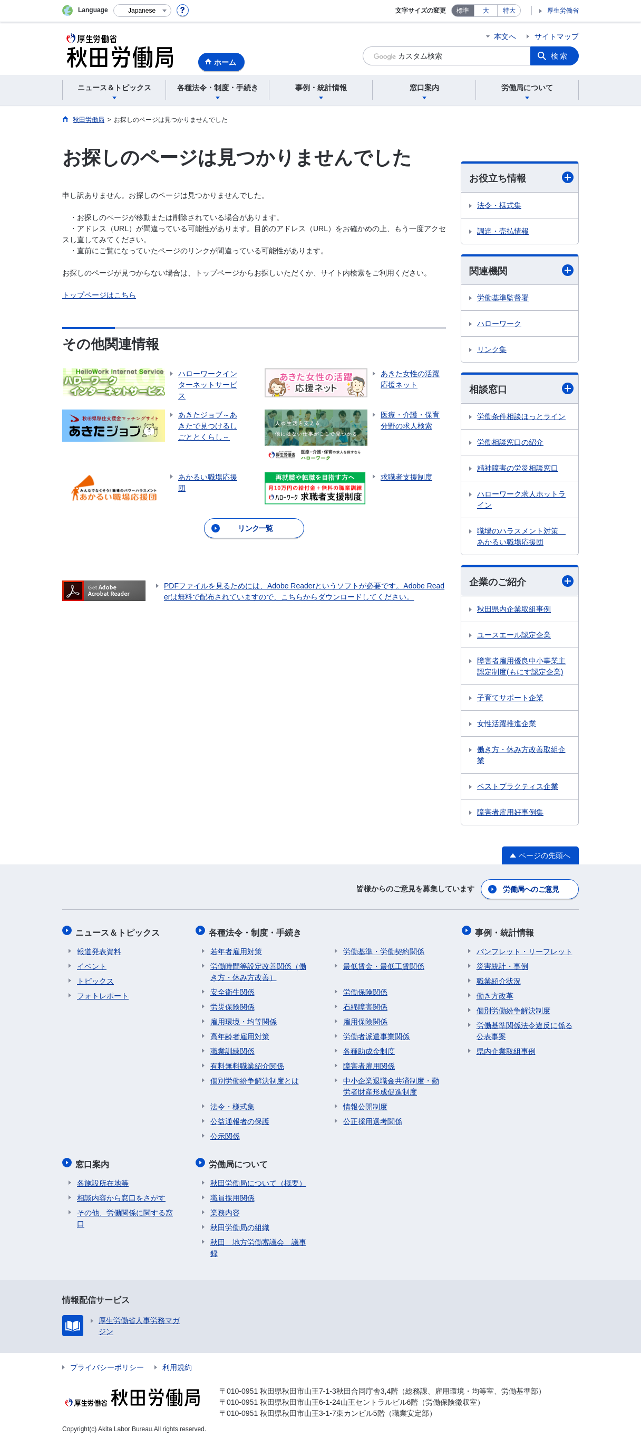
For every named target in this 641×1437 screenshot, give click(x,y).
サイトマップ (557, 36)
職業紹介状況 (499, 978)
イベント (91, 963)
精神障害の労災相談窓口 (517, 469)
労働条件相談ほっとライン (521, 417)
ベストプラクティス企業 (517, 787)
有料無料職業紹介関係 (247, 1063)
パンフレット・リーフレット (524, 948)
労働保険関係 (365, 989)
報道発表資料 (99, 948)
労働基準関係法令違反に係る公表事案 (524, 1028)
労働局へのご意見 (531, 889)
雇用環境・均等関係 (243, 1018)
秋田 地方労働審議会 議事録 (258, 1242)
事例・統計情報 (506, 930)
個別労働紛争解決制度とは (254, 1077)
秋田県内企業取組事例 (514, 610)
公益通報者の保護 (239, 1118)
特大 (509, 10)
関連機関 (521, 270)
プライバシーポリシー (107, 1361)
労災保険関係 (232, 1004)
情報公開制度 (365, 1103)
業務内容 (225, 1207)
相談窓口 (521, 390)
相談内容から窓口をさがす (121, 1192)
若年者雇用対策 (236, 948)
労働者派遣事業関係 (376, 1033)
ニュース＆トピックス (119, 930)
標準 (463, 10)
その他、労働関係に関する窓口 (125, 1212)
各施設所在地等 (103, 1177)
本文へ (505, 36)
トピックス (95, 978)
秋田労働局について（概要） (258, 1177)
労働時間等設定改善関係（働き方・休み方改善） (258, 968)
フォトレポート (103, 992)
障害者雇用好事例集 (510, 813)
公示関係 (225, 1133)
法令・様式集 (499, 205)
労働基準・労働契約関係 (383, 948)
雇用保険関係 (365, 1018)
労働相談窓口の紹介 (510, 443)
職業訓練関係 (232, 1048)
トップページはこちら (99, 295)
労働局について (239, 1159)
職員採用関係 (232, 1192)
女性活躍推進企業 (506, 724)
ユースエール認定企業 (514, 636)
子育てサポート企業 (510, 698)
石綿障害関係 (365, 1004)
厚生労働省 (563, 10)
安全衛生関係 (232, 989)
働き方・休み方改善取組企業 (521, 756)
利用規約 (177, 1361)
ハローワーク (499, 324)
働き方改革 (495, 992)
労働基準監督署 (503, 298)
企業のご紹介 (521, 582)
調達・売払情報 (503, 231)
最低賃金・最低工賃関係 (383, 963)
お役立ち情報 (521, 178)
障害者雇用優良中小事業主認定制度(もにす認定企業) (521, 667)
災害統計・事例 (502, 963)
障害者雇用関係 (369, 1063)
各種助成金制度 (369, 1048)
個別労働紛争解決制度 (513, 1007)
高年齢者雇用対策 (239, 1033)
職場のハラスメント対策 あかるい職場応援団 (521, 537)
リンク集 (492, 350)
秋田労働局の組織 (239, 1221)
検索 (560, 56)
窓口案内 (94, 1159)
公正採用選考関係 (372, 1118)
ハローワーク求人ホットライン (521, 500)
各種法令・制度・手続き (256, 930)
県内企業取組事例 (506, 1048)
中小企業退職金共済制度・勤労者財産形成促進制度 (391, 1083)
